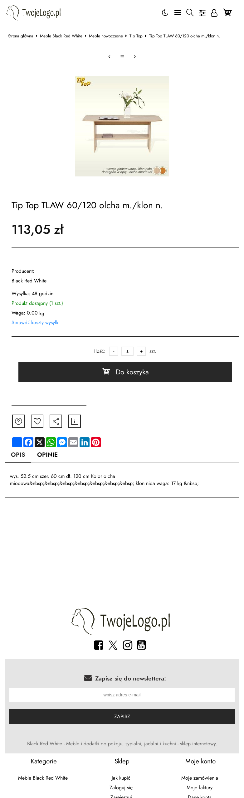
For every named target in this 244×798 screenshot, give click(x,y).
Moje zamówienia (199, 778)
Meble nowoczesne (106, 36)
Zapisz (122, 717)
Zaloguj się (121, 788)
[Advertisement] (122, 554)
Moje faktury (199, 788)
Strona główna (20, 36)
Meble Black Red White (61, 36)
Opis (18, 454)
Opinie (47, 454)
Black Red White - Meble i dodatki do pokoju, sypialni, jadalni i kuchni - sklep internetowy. (122, 744)
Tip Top (136, 36)
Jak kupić (121, 778)
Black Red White (29, 280)
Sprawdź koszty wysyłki (36, 322)
